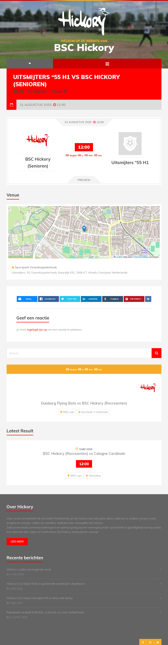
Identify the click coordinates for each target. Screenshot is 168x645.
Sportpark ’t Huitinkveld (94, 412)
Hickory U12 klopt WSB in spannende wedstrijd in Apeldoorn (46, 583)
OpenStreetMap (141, 257)
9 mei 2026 (85, 449)
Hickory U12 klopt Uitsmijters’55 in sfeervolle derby (40, 598)
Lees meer (17, 541)
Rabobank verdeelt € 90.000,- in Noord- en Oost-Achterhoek (45, 612)
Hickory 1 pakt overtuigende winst (29, 569)
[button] (84, 229)
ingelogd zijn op (37, 329)
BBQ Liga (68, 412)
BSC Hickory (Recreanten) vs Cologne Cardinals (84, 453)
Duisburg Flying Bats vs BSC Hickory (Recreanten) (84, 403)
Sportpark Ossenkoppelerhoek (36, 267)
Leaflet (118, 257)
